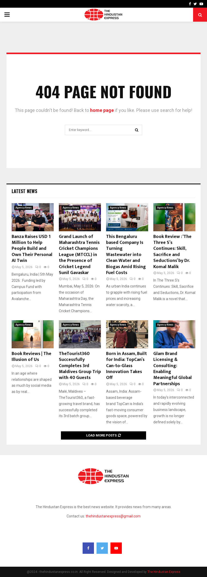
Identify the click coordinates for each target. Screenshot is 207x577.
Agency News (23, 207)
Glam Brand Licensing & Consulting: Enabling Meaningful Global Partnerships (172, 369)
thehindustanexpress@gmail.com (113, 516)
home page (102, 110)
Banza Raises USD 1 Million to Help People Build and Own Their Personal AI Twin (32, 249)
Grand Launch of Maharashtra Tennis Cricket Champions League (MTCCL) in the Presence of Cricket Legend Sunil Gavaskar (79, 255)
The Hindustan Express (163, 572)
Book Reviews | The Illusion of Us (31, 357)
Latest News (24, 191)
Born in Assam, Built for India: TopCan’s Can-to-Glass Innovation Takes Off (126, 366)
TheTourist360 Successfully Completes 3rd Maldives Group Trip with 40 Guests (80, 366)
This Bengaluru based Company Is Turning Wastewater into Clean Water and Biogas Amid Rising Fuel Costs (126, 255)
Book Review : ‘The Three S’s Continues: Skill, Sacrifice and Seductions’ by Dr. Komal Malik (172, 252)
